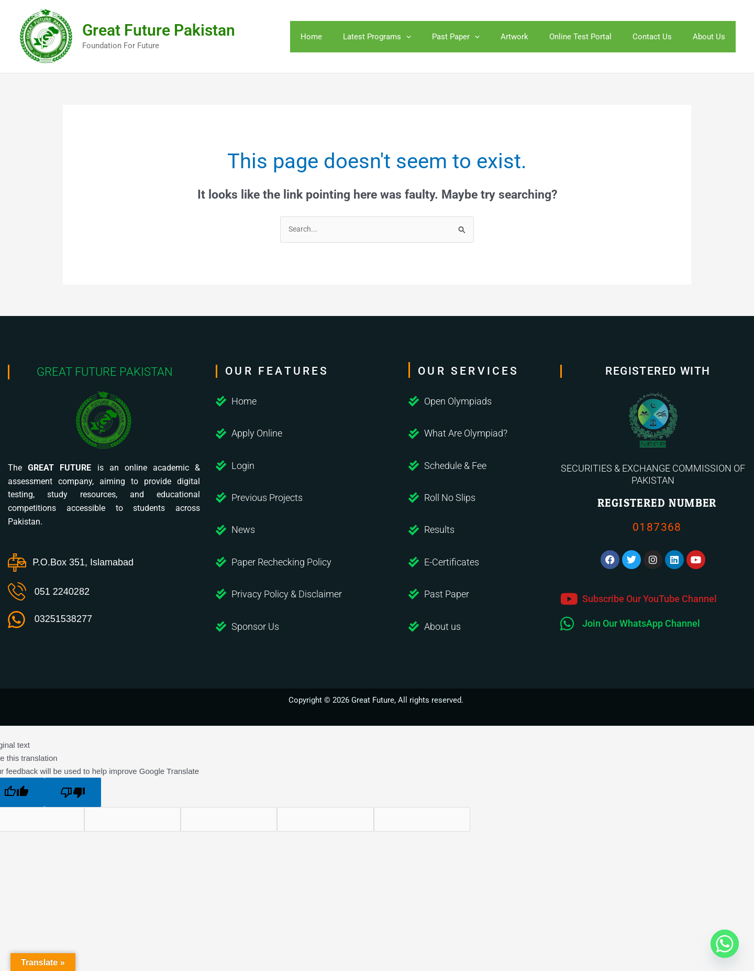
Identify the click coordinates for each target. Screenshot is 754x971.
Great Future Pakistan (158, 30)
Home (327, 36)
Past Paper (466, 36)
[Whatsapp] (725, 944)
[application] (419, 36)
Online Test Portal (586, 36)
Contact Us (654, 36)
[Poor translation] (73, 794)
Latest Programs (390, 36)
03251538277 (63, 619)
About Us (709, 36)
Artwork (522, 36)
